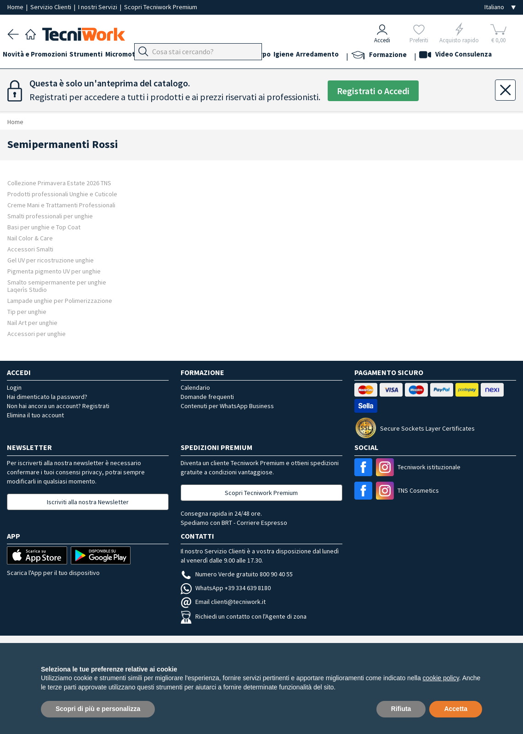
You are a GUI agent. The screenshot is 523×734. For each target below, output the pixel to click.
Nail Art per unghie (32, 322)
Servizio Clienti (51, 7)
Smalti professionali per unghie (50, 216)
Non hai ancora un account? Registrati (58, 406)
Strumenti (95, 55)
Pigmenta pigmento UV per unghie (54, 271)
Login (14, 387)
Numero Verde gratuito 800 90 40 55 (237, 574)
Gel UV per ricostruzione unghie (50, 260)
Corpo (298, 55)
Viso (241, 55)
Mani (220, 55)
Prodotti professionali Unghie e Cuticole (62, 194)
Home (16, 7)
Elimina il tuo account (35, 415)
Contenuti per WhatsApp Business (227, 406)
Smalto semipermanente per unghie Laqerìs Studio (56, 285)
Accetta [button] (455, 708)
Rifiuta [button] (401, 708)
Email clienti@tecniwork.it (223, 601)
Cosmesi (269, 55)
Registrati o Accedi (373, 91)
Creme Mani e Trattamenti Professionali (61, 205)
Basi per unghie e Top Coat (43, 227)
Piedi (198, 55)
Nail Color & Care (30, 238)
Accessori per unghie (36, 333)
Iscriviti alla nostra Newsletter (88, 502)
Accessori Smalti (30, 249)
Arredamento (364, 55)
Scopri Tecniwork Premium (160, 7)
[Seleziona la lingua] (500, 7)
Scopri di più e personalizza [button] (98, 708)
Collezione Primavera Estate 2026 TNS (59, 183)
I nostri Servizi (98, 7)
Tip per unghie (26, 311)
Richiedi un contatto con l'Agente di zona (244, 616)
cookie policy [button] (441, 678)
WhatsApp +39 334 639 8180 (226, 588)
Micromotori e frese (150, 55)
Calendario (195, 387)
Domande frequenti (207, 397)
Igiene (326, 55)
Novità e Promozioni (39, 55)
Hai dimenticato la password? (47, 397)
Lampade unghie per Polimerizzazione (59, 300)
